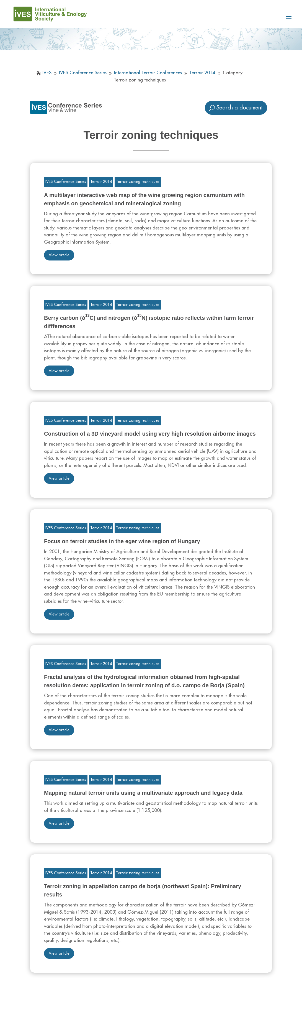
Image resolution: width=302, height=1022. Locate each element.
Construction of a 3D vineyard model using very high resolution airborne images (150, 434)
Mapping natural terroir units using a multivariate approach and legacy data (143, 793)
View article (59, 255)
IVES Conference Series (65, 181)
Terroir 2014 (101, 181)
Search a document (239, 108)
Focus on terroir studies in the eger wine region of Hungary (122, 541)
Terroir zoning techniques (137, 181)
